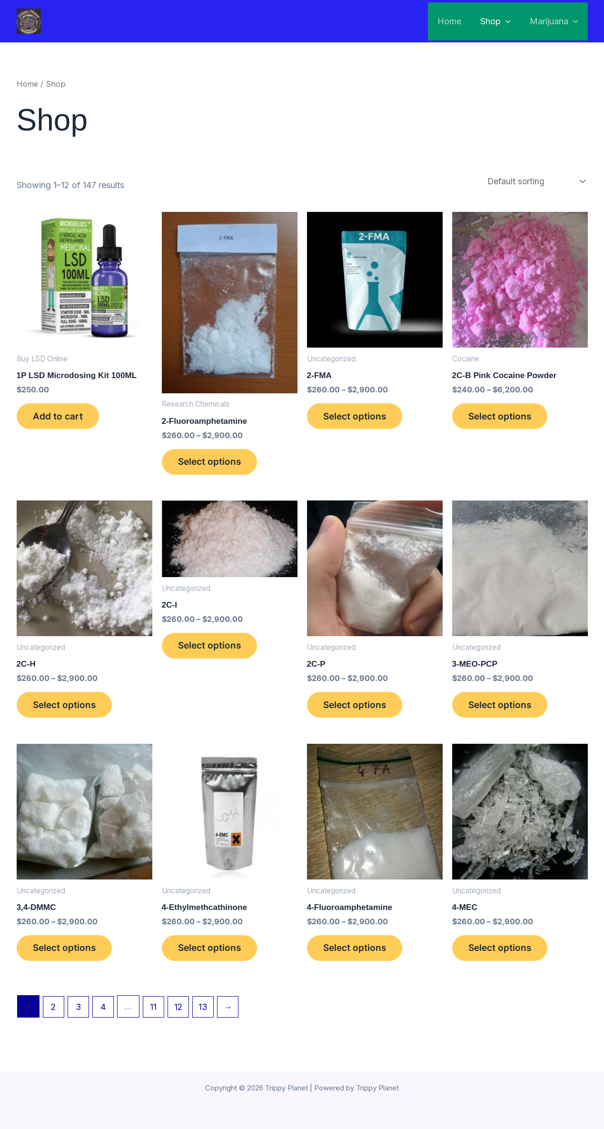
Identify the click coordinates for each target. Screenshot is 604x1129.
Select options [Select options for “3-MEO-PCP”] (504, 712)
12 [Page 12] (182, 1019)
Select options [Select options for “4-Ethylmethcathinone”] (214, 959)
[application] (509, 21)
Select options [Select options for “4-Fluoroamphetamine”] (359, 959)
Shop (498, 21)
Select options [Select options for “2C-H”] (69, 712)
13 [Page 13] (208, 1019)
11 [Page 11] (156, 1019)
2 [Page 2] (54, 1019)
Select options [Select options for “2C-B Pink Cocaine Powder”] (504, 419)
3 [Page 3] (79, 1019)
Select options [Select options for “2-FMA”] (359, 419)
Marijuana (555, 21)
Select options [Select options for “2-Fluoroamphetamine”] (214, 464)
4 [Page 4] (105, 1019)
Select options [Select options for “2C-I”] (214, 653)
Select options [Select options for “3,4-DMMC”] (69, 959)
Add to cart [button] (62, 419)
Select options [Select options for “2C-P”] (359, 712)
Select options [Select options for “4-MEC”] (504, 959)
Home (454, 21)
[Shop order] (534, 181)
